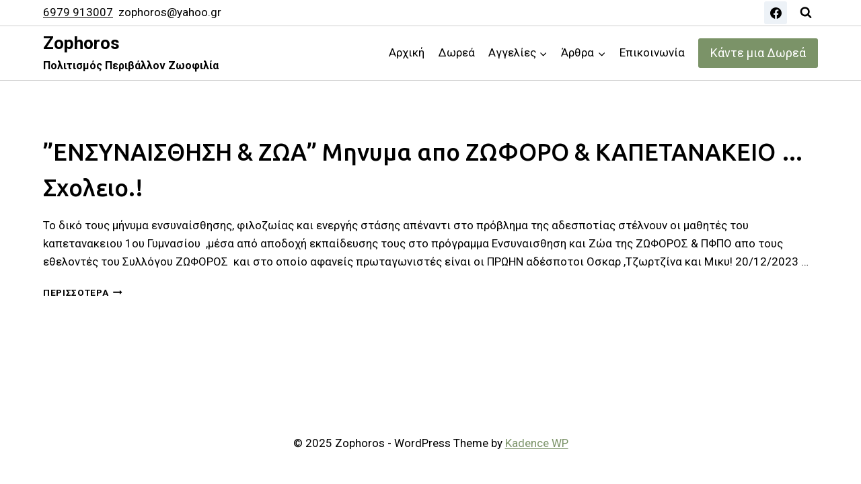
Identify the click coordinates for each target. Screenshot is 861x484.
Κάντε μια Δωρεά (758, 53)
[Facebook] (775, 12)
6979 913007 (78, 12)
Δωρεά (457, 52)
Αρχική (406, 52)
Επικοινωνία (652, 52)
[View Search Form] (806, 13)
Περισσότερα (82, 292)
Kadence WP (536, 443)
